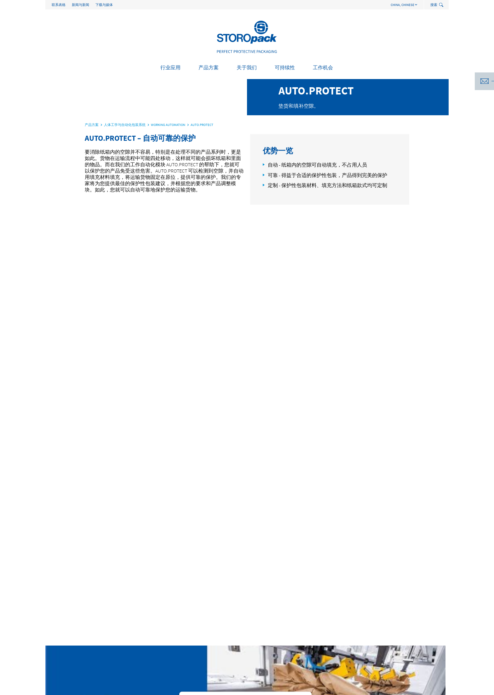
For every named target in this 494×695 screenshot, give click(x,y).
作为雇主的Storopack (394, 619)
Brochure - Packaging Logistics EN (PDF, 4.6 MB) (349, 542)
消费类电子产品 (67, 632)
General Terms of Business (391, 687)
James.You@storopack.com (113, 555)
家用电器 (60, 638)
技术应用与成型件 (150, 632)
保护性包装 (143, 619)
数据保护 (435, 687)
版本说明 (346, 687)
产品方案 (208, 67)
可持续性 (285, 67)
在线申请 (383, 638)
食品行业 (60, 650)
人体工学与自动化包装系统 (158, 625)
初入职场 (383, 625)
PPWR (299, 632)
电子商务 (60, 644)
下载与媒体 (104, 5)
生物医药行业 (65, 663)
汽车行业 (60, 619)
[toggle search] (441, 5)
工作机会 (323, 67)
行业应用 (170, 67)
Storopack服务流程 (231, 632)
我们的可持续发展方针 (316, 619)
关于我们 (247, 67)
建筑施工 (60, 625)
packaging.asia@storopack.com (174, 593)
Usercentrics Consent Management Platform (257, 353)
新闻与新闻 (80, 5)
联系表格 (59, 5)
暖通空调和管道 (67, 657)
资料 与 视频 (225, 644)
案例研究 (222, 625)
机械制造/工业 (66, 669)
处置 (298, 638)
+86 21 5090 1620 (104, 593)
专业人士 (383, 632)
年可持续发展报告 (311, 625)
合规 (217, 638)
